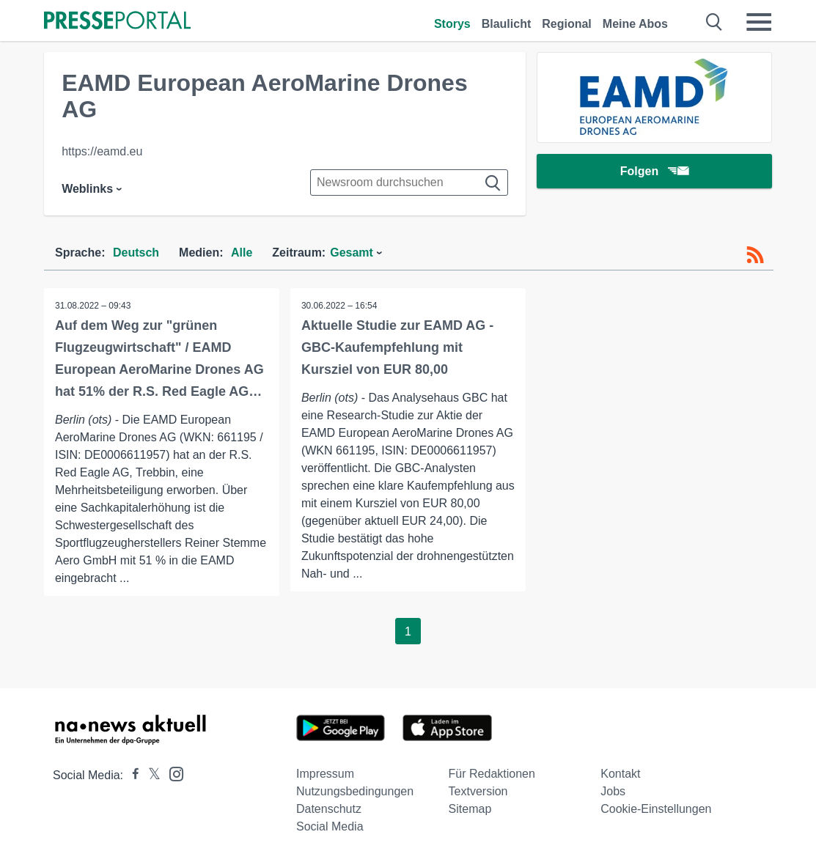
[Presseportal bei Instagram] (172, 773)
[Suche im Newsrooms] (409, 182)
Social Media (330, 826)
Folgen (654, 172)
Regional (567, 24)
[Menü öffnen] (759, 22)
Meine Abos (635, 24)
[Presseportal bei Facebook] (131, 775)
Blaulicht (507, 24)
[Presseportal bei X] (150, 775)
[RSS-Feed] (755, 255)
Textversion (478, 791)
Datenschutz (328, 809)
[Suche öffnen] (714, 22)
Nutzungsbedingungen (354, 791)
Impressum (325, 773)
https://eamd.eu (102, 151)
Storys (452, 24)
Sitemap (470, 809)
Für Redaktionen (492, 773)
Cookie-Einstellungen (655, 809)
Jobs (612, 791)
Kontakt (620, 773)
